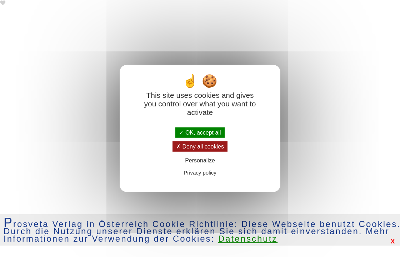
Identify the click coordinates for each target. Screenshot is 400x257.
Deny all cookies (200, 146)
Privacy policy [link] (200, 173)
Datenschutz (248, 238)
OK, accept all (200, 133)
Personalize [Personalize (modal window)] (200, 160)
